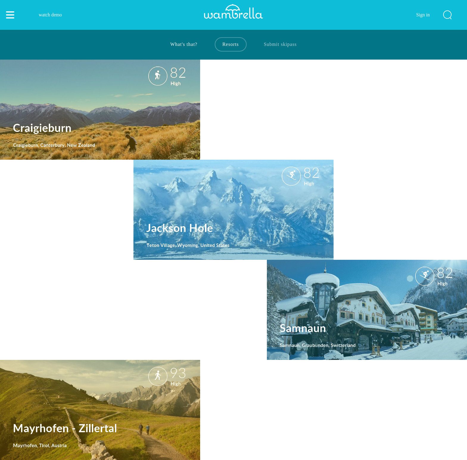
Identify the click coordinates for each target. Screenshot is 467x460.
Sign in (423, 14)
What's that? (183, 44)
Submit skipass (280, 44)
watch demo (50, 14)
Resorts (230, 44)
